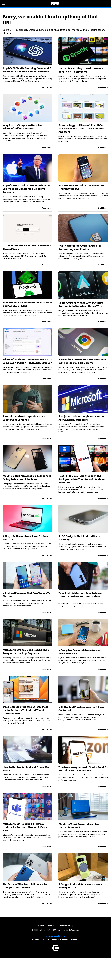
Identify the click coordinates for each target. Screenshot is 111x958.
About (41, 926)
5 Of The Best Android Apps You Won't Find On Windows (81, 187)
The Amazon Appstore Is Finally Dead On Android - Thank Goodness (83, 769)
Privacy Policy (66, 926)
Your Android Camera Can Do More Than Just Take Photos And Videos (80, 595)
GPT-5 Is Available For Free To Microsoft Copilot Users (27, 247)
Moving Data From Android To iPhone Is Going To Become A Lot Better (27, 477)
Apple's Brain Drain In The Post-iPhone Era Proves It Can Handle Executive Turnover (26, 189)
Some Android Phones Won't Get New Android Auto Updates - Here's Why (80, 304)
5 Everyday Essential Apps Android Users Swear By (79, 651)
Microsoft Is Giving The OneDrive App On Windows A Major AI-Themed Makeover (27, 361)
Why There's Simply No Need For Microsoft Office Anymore (22, 127)
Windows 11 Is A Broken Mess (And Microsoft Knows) (79, 826)
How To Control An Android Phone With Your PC (26, 768)
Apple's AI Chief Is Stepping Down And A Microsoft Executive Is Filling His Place (27, 70)
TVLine (54, 939)
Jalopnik (46, 939)
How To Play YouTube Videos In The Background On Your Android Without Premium (81, 479)
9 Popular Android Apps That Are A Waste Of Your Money (24, 418)
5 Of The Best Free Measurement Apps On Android (81, 708)
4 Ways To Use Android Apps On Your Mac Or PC (25, 538)
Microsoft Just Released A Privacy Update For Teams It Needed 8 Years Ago (25, 827)
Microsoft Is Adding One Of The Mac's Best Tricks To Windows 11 (80, 70)
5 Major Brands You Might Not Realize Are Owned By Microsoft (81, 418)
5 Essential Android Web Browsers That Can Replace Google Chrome (82, 361)
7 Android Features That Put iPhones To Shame (26, 594)
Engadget (36, 939)
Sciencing (64, 939)
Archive (52, 926)
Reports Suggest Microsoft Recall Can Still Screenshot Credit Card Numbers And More (81, 128)
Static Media (44, 930)
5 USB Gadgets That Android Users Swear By (79, 538)
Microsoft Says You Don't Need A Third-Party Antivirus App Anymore (27, 651)
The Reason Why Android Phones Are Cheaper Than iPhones (25, 886)
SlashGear (74, 939)
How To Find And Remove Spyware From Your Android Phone (27, 304)
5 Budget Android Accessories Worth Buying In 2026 (80, 886)
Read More (46, 88)
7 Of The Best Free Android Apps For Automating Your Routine (79, 247)
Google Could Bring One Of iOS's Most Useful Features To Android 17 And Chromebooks (25, 710)
